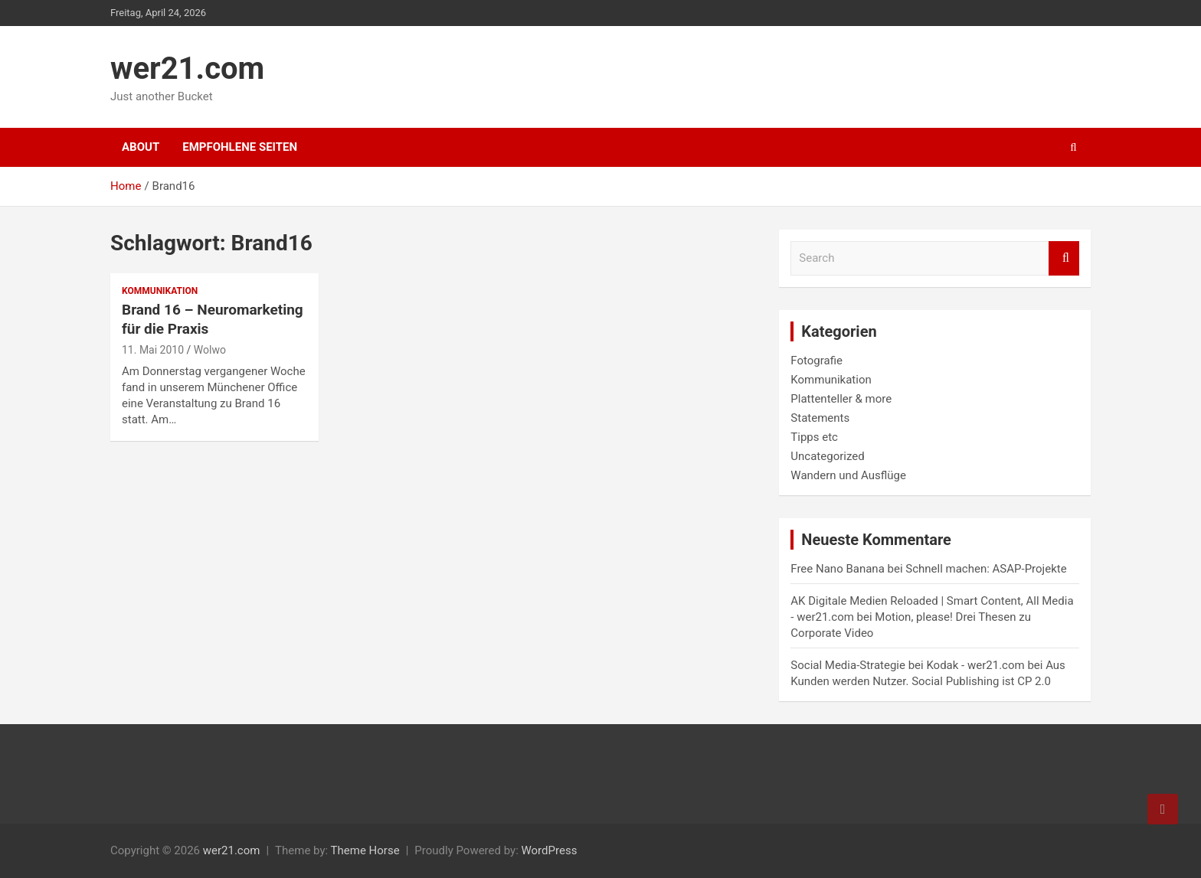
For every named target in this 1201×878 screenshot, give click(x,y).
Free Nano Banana (837, 569)
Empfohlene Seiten (239, 147)
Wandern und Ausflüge (848, 475)
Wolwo (210, 350)
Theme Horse (365, 850)
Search (1064, 258)
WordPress (549, 850)
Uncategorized (827, 456)
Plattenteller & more (841, 399)
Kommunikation (160, 291)
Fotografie (816, 360)
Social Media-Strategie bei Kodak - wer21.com (907, 665)
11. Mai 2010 (153, 350)
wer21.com (187, 68)
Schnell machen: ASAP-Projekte (985, 569)
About (140, 147)
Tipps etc (814, 437)
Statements (819, 418)
